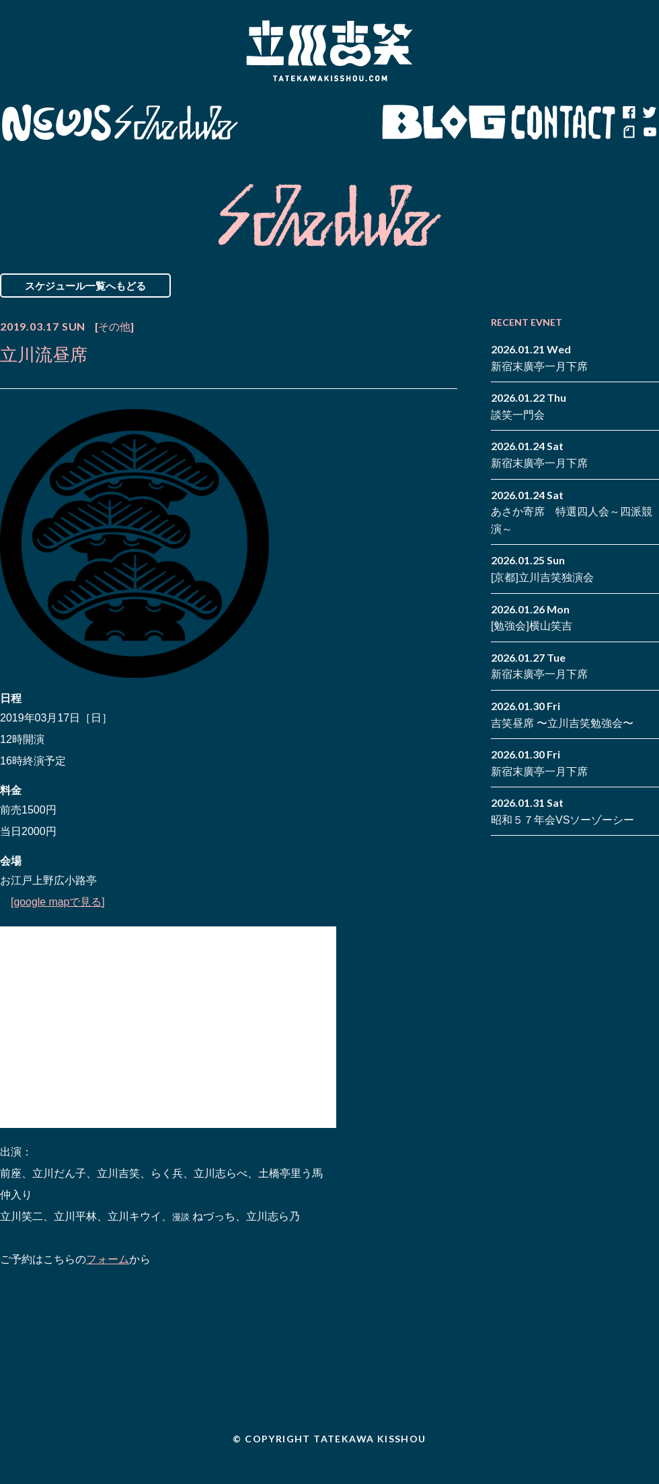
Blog (443, 123)
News (56, 123)
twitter (649, 113)
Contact (563, 123)
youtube (649, 133)
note (629, 133)
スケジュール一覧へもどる (85, 285)
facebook (629, 113)
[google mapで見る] (58, 902)
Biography (310, 123)
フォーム (107, 1259)
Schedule (176, 123)
